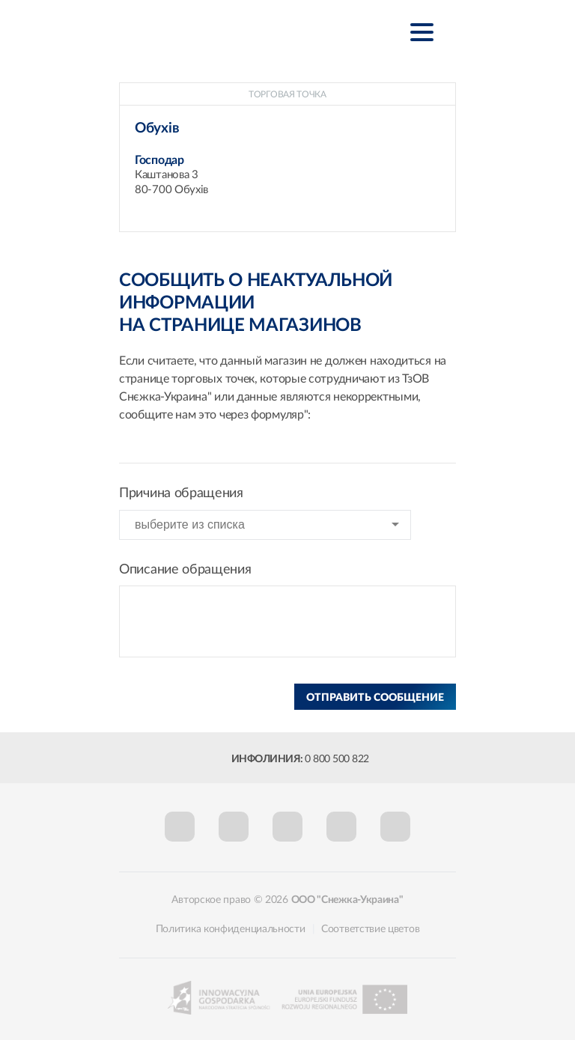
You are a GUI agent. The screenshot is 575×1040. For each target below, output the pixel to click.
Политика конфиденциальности (230, 929)
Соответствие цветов (370, 929)
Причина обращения (181, 493)
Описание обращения (185, 570)
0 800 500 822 (337, 759)
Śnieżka (205, 31)
